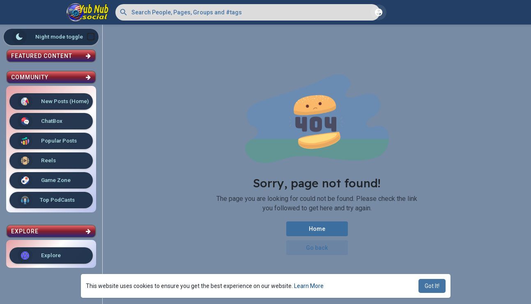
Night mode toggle (53, 37)
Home (317, 229)
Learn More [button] (309, 286)
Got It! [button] (432, 286)
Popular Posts (47, 141)
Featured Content (51, 56)
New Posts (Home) (53, 101)
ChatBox (40, 121)
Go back (317, 247)
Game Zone (44, 180)
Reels (37, 160)
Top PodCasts (46, 200)
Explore (39, 255)
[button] (247, 12)
